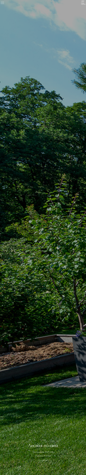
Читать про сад (43, 460)
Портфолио (43, 440)
